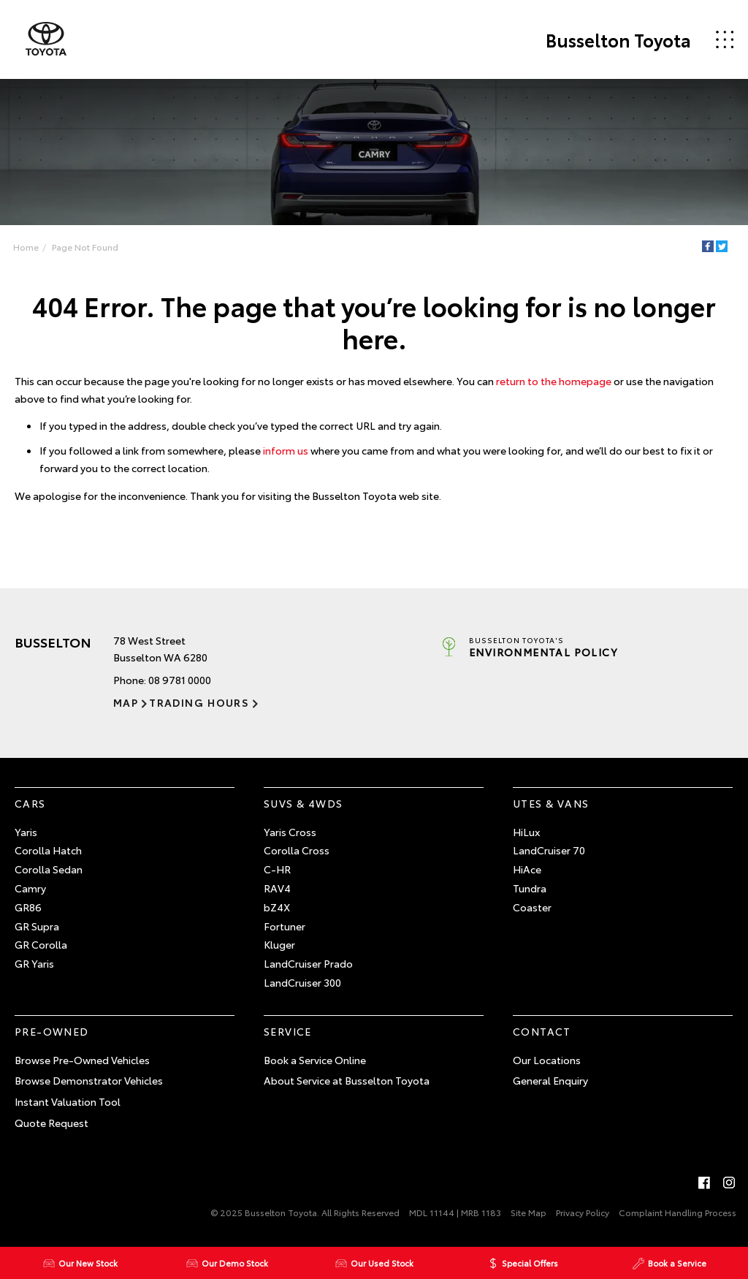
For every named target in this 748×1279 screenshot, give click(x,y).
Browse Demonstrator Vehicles (89, 1080)
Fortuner (284, 926)
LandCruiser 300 (302, 982)
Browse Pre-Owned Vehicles (82, 1059)
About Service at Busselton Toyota (347, 1080)
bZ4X (277, 907)
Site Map (528, 1212)
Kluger (279, 944)
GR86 (28, 907)
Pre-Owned (52, 1031)
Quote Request (51, 1122)
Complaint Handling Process (677, 1212)
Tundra (529, 888)
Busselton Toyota (618, 39)
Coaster (532, 907)
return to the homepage (553, 380)
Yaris (26, 831)
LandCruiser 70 (549, 850)
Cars (30, 803)
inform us (285, 450)
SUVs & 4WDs (303, 803)
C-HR (277, 869)
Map (125, 702)
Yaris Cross (290, 831)
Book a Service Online (315, 1059)
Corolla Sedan (49, 869)
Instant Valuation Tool (68, 1101)
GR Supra (37, 926)
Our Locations (547, 1059)
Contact (542, 1031)
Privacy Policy (582, 1212)
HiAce (527, 869)
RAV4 (277, 888)
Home (26, 246)
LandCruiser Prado (308, 963)
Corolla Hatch (48, 850)
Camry (30, 888)
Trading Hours (199, 702)
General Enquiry (550, 1080)
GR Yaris (34, 963)
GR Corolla (41, 944)
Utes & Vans (551, 803)
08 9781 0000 (179, 679)
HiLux (526, 831)
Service (288, 1031)
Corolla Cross (296, 850)
